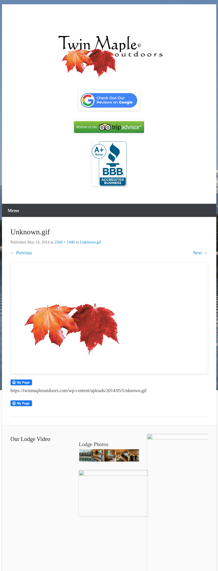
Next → (200, 252)
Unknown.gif (90, 242)
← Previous (21, 252)
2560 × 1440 (65, 242)
